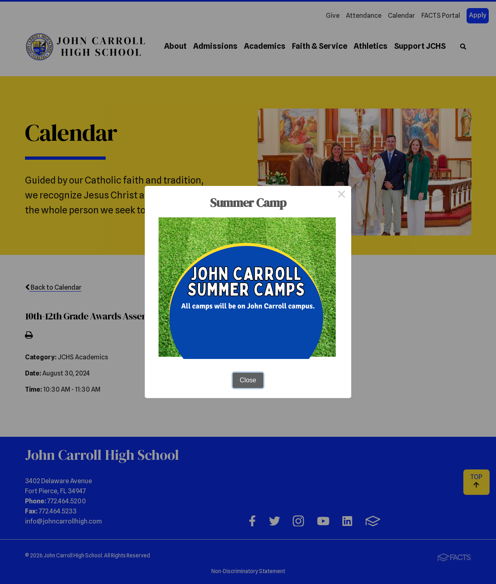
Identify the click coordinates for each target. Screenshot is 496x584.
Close (248, 380)
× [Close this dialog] (341, 195)
